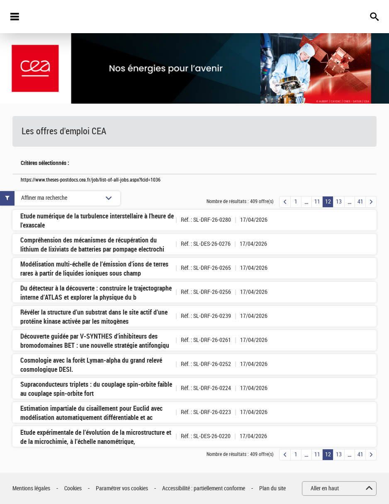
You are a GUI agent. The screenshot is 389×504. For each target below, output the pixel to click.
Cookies (73, 488)
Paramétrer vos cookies (122, 488)
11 (317, 201)
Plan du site (272, 488)
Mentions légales (31, 488)
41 (360, 201)
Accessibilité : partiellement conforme (203, 488)
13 (339, 201)
